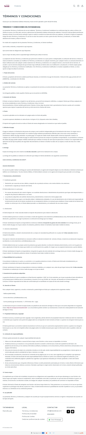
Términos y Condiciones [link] (30, 411)
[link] (82, 6)
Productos (17, 6)
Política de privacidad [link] (29, 414)
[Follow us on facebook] (68, 411)
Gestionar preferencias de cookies (33, 419)
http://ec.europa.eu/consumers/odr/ (17, 307)
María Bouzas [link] (7, 411)
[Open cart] (78, 6)
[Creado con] (81, 433)
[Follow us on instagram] (72, 411)
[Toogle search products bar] (74, 6)
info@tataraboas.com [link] (54, 411)
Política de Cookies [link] (28, 416)
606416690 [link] (50, 414)
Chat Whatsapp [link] (55, 420)
